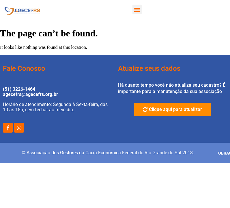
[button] (137, 9)
